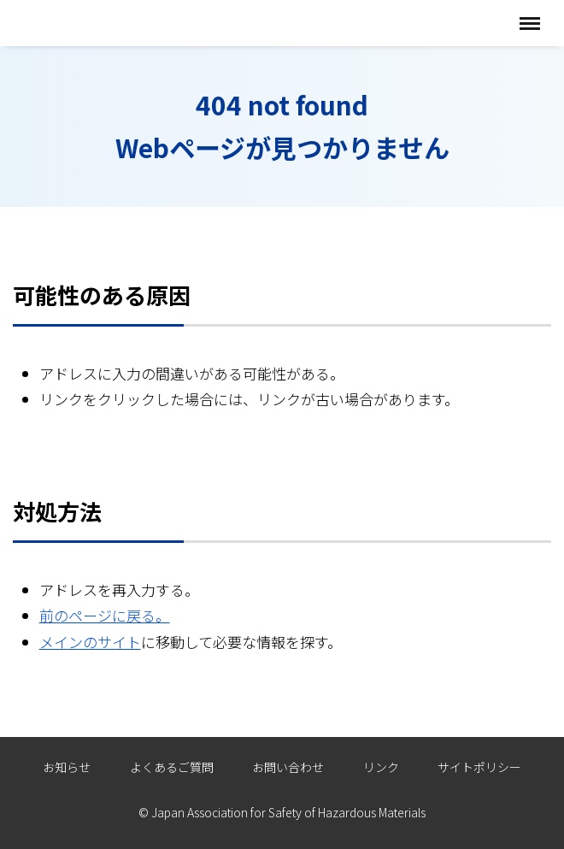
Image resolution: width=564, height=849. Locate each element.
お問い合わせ (288, 766)
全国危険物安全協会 (100, 22)
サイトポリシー (479, 766)
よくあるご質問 (172, 766)
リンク (381, 766)
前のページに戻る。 (104, 615)
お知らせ (67, 766)
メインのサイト (90, 641)
